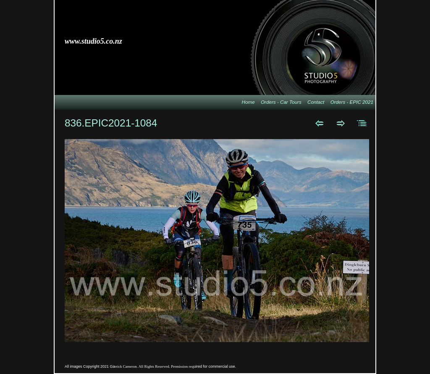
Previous (319, 123)
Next (341, 123)
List (362, 123)
